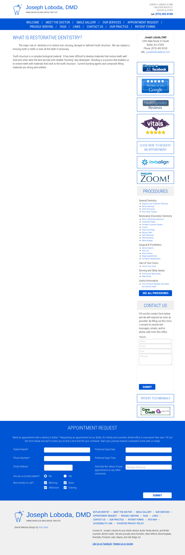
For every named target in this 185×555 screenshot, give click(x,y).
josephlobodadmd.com (158, 52)
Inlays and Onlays (148, 229)
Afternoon (54, 487)
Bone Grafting (147, 253)
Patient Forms (145, 26)
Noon (71, 482)
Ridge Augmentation (149, 256)
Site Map (152, 519)
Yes (70, 476)
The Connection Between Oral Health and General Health (155, 285)
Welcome (32, 22)
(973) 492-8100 (164, 14)
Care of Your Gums (149, 266)
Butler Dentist (101, 511)
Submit (147, 387)
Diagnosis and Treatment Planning (155, 203)
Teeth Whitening (148, 235)
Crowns (145, 227)
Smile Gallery (86, 22)
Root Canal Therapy (149, 211)
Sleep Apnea (146, 276)
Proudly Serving (41, 26)
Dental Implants (148, 248)
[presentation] (148, 374)
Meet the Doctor (58, 22)
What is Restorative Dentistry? (153, 219)
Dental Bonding (147, 237)
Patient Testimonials (155, 398)
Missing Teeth (147, 232)
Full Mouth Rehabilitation (151, 258)
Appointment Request (143, 22)
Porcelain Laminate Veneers (152, 224)
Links (76, 26)
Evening (72, 487)
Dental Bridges (147, 240)
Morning (53, 482)
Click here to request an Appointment (155, 147)
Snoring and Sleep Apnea (151, 273)
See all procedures (155, 293)
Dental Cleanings (148, 206)
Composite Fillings (148, 221)
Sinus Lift (145, 250)
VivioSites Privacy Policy (130, 523)
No (50, 476)
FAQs (63, 26)
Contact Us (95, 26)
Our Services (112, 22)
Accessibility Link (102, 523)
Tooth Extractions (148, 209)
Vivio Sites (43, 527)
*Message (155, 359)
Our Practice (119, 26)
